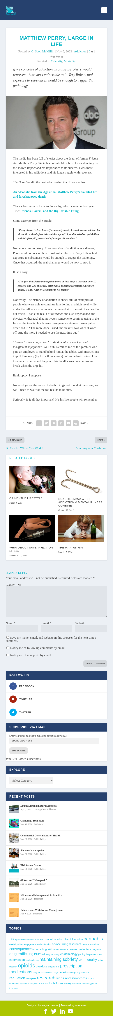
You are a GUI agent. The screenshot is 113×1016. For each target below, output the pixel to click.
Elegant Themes (50, 1005)
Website (80, 623)
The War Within (70, 547)
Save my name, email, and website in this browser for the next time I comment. (51, 639)
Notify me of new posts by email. (31, 655)
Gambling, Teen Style (32, 820)
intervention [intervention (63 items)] (17, 959)
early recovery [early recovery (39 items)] (52, 954)
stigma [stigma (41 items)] (91, 978)
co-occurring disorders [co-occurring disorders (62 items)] (66, 944)
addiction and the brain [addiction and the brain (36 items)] (28, 940)
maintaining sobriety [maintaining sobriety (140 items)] (59, 959)
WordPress (80, 1005)
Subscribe (19, 750)
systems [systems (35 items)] (23, 984)
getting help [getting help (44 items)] (84, 954)
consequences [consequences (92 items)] (21, 949)
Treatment (38, 899)
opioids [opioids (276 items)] (26, 965)
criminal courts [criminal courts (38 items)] (61, 949)
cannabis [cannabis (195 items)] (93, 938)
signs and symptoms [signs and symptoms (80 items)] (71, 978)
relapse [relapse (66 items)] (31, 978)
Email (46, 623)
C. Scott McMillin (42, 51)
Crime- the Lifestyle (26, 498)
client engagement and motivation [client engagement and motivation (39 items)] (34, 944)
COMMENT (14, 585)
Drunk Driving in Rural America (38, 805)
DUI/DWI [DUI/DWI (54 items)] (39, 954)
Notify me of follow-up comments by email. (38, 648)
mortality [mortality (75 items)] (90, 960)
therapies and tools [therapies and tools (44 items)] (38, 983)
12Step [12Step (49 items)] (13, 939)
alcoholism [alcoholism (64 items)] (57, 939)
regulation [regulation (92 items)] (17, 978)
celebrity (56, 61)
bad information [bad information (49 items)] (74, 939)
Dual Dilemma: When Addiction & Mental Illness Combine (80, 502)
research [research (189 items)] (46, 977)
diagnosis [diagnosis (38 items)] (96, 949)
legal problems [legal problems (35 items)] (32, 960)
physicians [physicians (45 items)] (53, 966)
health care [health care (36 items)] (96, 954)
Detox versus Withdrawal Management (41, 910)
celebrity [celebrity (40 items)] (13, 944)
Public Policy (40, 839)
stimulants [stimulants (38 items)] (14, 983)
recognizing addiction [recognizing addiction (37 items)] (79, 972)
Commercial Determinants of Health (40, 835)
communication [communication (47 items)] (90, 944)
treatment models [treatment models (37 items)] (80, 984)
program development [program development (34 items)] (42, 972)
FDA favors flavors (30, 865)
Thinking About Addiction (44, 809)
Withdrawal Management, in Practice (41, 895)
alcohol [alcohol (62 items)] (44, 939)
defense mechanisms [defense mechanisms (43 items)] (80, 949)
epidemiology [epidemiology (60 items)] (68, 954)
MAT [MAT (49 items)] (81, 959)
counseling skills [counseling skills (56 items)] (43, 949)
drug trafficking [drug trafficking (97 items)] (21, 954)
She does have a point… (33, 850)
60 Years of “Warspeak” (33, 880)
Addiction (80, 51)
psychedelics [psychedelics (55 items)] (61, 972)
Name (10, 623)
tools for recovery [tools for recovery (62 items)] (60, 983)
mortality (70, 61)
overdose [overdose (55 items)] (41, 966)
